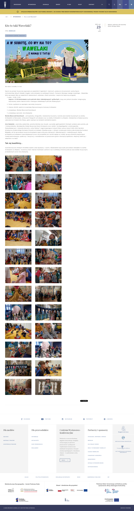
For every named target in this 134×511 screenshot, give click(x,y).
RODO (78, 477)
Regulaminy (35, 448)
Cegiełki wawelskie (93, 451)
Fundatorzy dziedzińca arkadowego (94, 457)
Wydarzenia (32, 4)
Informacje (35, 436)
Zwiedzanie (17, 4)
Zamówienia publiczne (94, 477)
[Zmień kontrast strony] (131, 4)
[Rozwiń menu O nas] (69, 4)
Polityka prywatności (42, 477)
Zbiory (58, 4)
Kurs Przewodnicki (37, 444)
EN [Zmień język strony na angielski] (102, 4)
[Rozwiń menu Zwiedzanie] (17, 4)
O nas (69, 4)
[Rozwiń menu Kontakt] (91, 4)
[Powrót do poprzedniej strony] (9, 17)
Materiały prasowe (9, 440)
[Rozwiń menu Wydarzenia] (32, 4)
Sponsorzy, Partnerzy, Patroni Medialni (97, 438)
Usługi (26, 477)
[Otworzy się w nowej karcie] (123, 429)
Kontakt (91, 4)
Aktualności (35, 440)
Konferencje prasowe (9, 444)
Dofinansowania (93, 466)
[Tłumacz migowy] (120, 4)
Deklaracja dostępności (63, 477)
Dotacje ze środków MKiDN (95, 463)
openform (128, 508)
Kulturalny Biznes (93, 444)
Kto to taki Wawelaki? (30, 17)
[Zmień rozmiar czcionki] (126, 4)
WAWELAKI (12, 31)
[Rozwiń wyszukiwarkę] (109, 4)
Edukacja (46, 4)
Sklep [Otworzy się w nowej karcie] (80, 4)
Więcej (65, 460)
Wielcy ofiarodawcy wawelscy (97, 448)
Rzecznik (5, 436)
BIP (108, 477)
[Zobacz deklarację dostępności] (114, 4)
